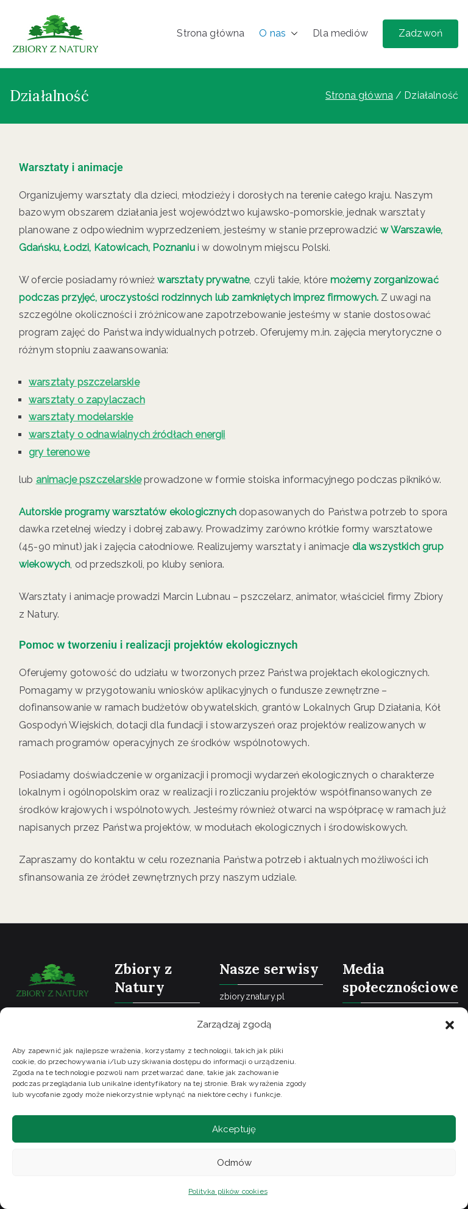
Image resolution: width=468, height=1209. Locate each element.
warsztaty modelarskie (81, 417)
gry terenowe (59, 452)
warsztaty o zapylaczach (87, 400)
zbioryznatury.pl (252, 996)
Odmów (234, 1162)
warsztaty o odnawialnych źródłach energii (127, 434)
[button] (450, 1025)
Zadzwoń (420, 33)
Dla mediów (340, 33)
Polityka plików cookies (228, 1191)
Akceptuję (234, 1129)
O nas (278, 34)
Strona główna (210, 33)
